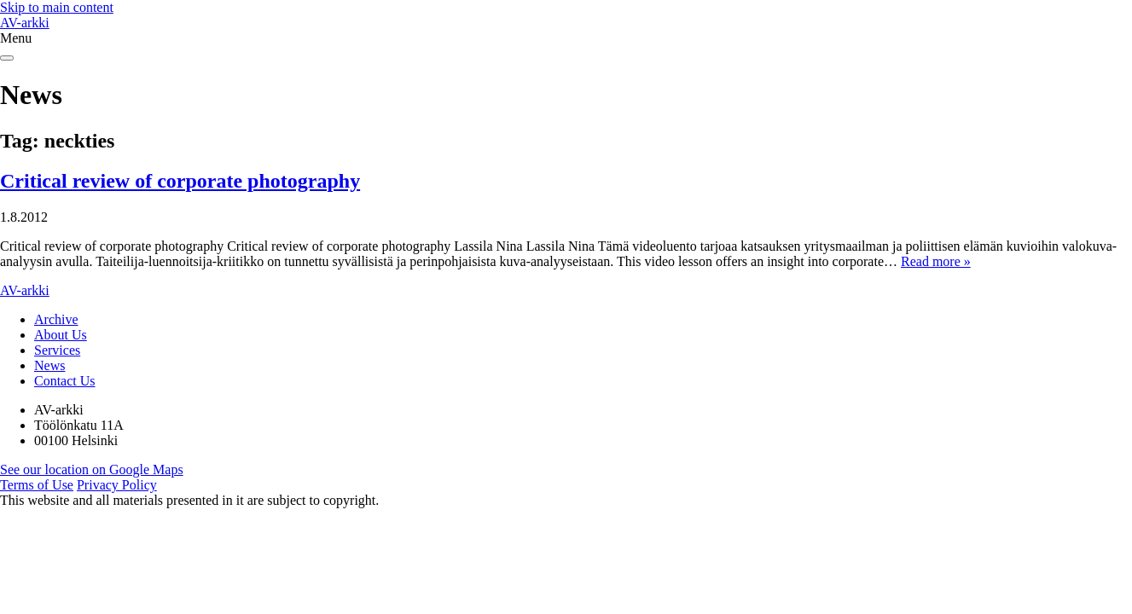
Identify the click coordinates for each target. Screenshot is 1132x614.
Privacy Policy (117, 485)
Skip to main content (56, 7)
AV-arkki (24, 22)
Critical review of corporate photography (180, 181)
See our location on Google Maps (91, 469)
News (49, 365)
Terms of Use (36, 485)
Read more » (936, 261)
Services (57, 350)
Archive (56, 319)
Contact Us (65, 381)
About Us (60, 334)
